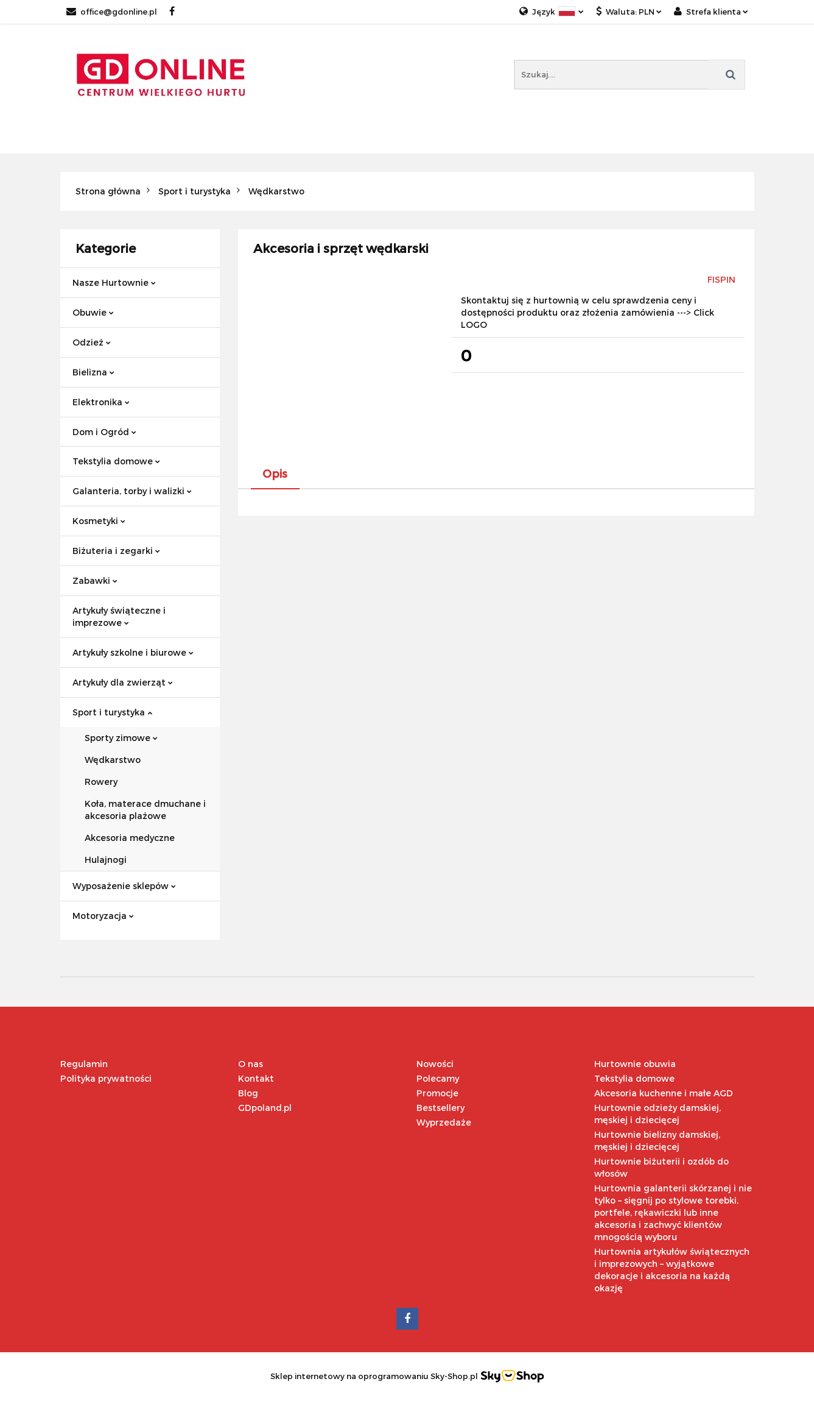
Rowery (101, 781)
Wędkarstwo (113, 759)
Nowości (435, 1064)
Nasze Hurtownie (114, 282)
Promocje (437, 1093)
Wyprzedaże (443, 1122)
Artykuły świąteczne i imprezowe (119, 616)
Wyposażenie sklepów (124, 886)
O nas (250, 1064)
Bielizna (93, 372)
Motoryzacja (103, 915)
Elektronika (101, 402)
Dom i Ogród (104, 432)
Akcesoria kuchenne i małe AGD (663, 1093)
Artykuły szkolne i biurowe (133, 652)
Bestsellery (440, 1107)
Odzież (91, 342)
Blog (248, 1093)
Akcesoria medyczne (130, 837)
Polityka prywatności (106, 1078)
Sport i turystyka (112, 712)
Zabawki (95, 580)
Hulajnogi (106, 859)
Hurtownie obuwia (635, 1064)
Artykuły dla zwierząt (122, 682)
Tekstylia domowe (116, 461)
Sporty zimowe (121, 737)
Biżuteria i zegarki (116, 550)
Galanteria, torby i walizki (132, 491)
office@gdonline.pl (111, 11)
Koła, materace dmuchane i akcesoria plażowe (145, 809)
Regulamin (84, 1064)
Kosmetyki (98, 521)
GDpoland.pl (265, 1107)
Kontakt (256, 1078)
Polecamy (437, 1078)
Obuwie (93, 312)
